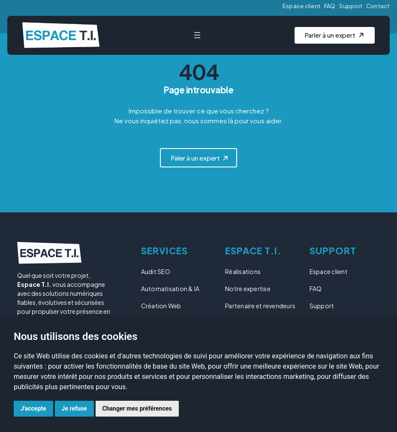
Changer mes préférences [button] (137, 408)
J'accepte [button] (33, 408)
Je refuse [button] (74, 408)
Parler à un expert (330, 35)
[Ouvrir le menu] (197, 35)
